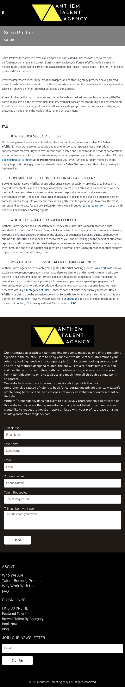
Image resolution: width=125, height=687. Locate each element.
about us (72, 298)
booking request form (15, 159)
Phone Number (14, 476)
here (11, 247)
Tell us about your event (20, 509)
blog (23, 303)
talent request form (94, 205)
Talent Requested (16, 492)
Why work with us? (106, 268)
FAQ (73, 303)
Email (8, 460)
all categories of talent (37, 290)
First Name (11, 428)
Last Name (11, 444)
